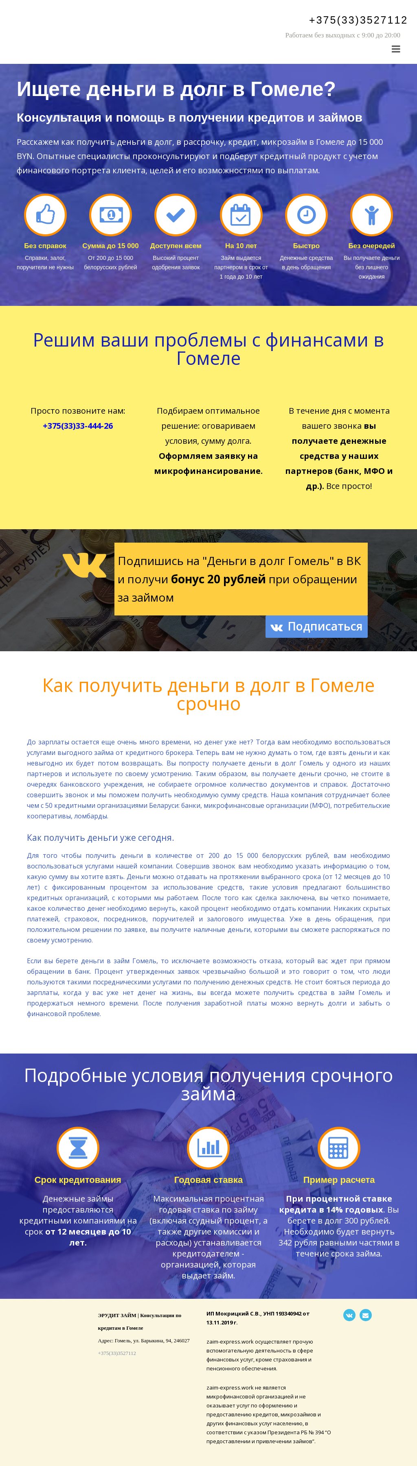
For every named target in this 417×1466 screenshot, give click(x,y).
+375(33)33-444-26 (78, 425)
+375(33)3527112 (358, 20)
